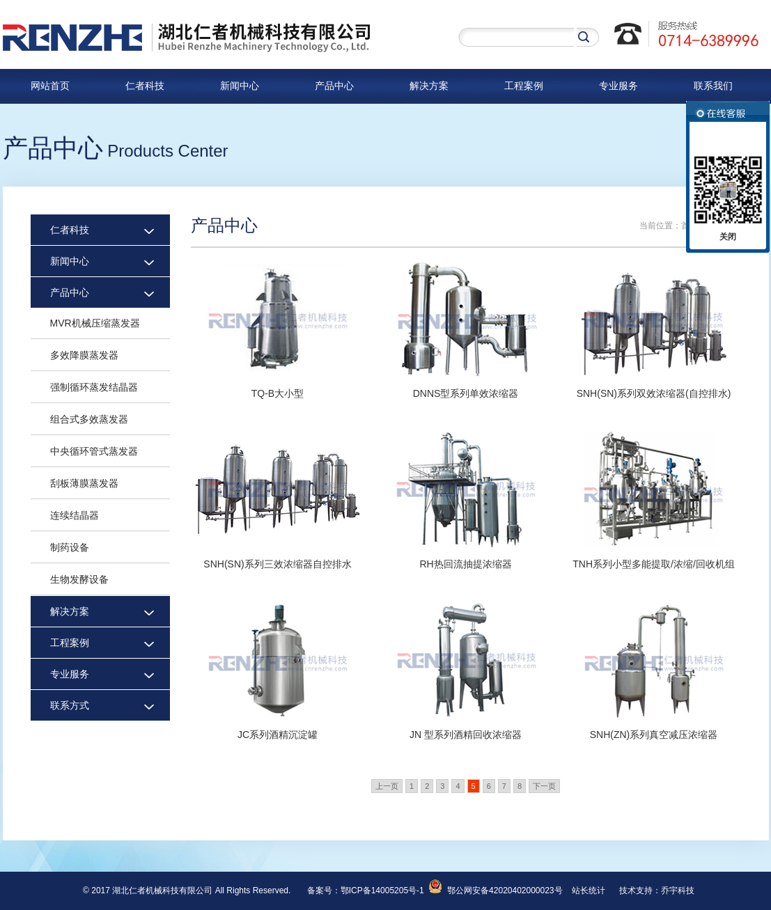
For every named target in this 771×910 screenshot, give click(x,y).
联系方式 (69, 705)
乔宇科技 (677, 890)
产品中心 (334, 85)
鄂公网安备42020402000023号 (495, 890)
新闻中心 (239, 85)
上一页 (386, 786)
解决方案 (429, 85)
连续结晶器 (74, 515)
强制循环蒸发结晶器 (94, 387)
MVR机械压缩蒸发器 (95, 323)
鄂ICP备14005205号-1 (382, 890)
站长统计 (588, 890)
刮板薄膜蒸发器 (84, 483)
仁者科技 (144, 85)
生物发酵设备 (79, 579)
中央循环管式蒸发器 (94, 451)
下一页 (544, 786)
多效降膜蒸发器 (84, 355)
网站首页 (50, 85)
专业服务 (618, 85)
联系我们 (713, 85)
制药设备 (69, 547)
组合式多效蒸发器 (89, 419)
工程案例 (523, 85)
